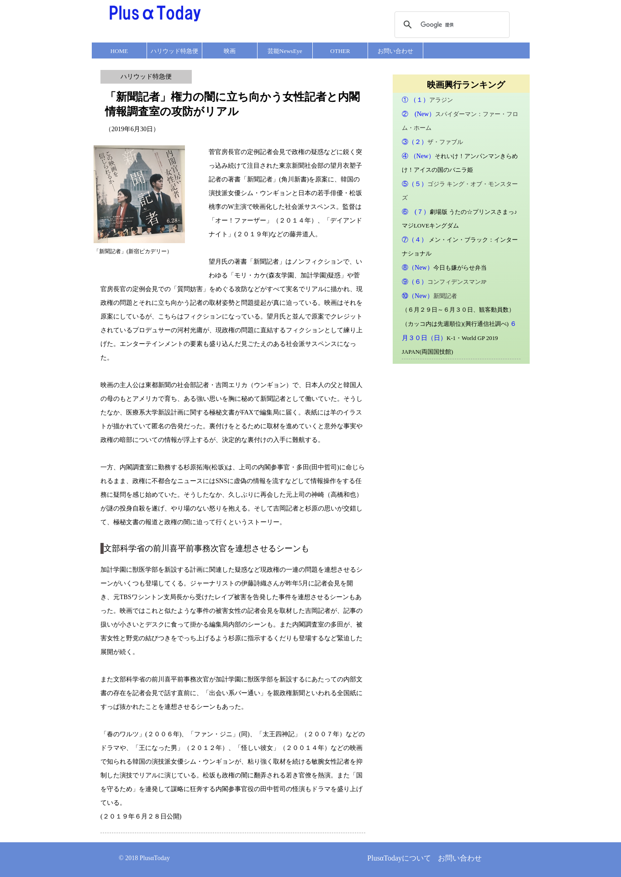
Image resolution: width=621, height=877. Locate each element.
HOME (119, 51)
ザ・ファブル (445, 142)
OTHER (340, 51)
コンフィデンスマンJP (456, 282)
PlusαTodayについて (399, 858)
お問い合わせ (395, 51)
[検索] (451, 24)
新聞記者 (445, 296)
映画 (230, 51)
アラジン (441, 100)
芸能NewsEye (285, 51)
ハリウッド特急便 (174, 51)
